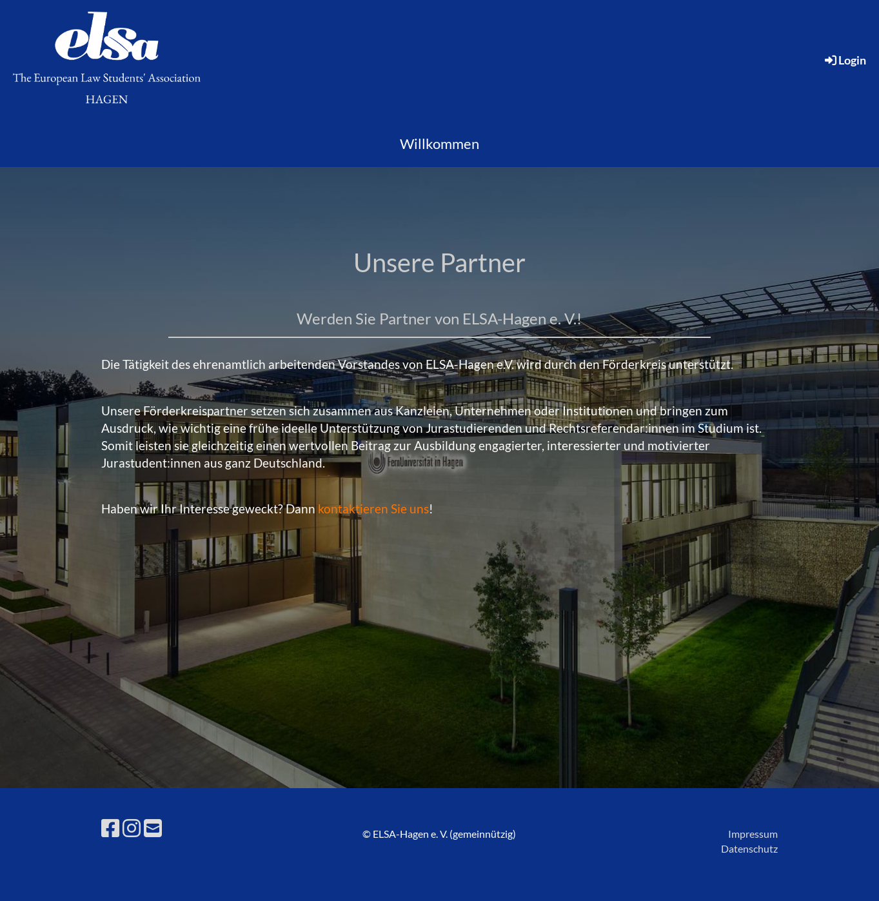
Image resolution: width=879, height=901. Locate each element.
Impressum (753, 833)
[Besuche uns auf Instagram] (132, 827)
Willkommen (439, 143)
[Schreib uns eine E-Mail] (153, 827)
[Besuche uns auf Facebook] (110, 827)
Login (844, 60)
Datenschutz (749, 848)
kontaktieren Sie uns (373, 508)
